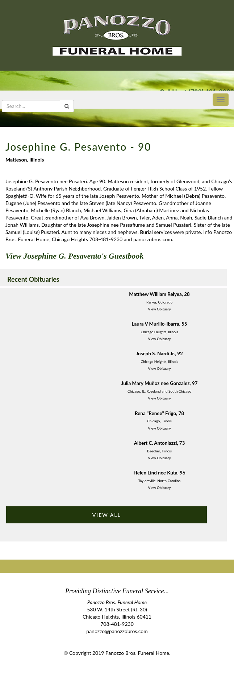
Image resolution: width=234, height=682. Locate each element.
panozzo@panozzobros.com (116, 631)
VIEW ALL (106, 515)
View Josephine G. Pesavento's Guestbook (74, 255)
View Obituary (159, 309)
